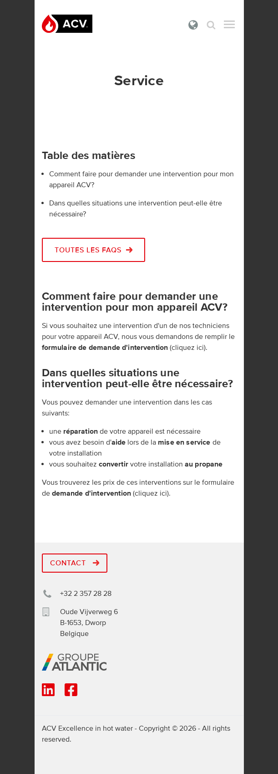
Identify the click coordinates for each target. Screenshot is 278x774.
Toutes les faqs (94, 250)
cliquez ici (188, 347)
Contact (75, 563)
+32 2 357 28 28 (85, 593)
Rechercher (211, 25)
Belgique (193, 25)
